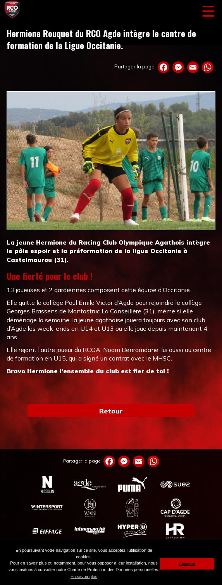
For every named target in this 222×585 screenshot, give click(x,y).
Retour (111, 410)
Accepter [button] (187, 563)
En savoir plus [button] (84, 576)
